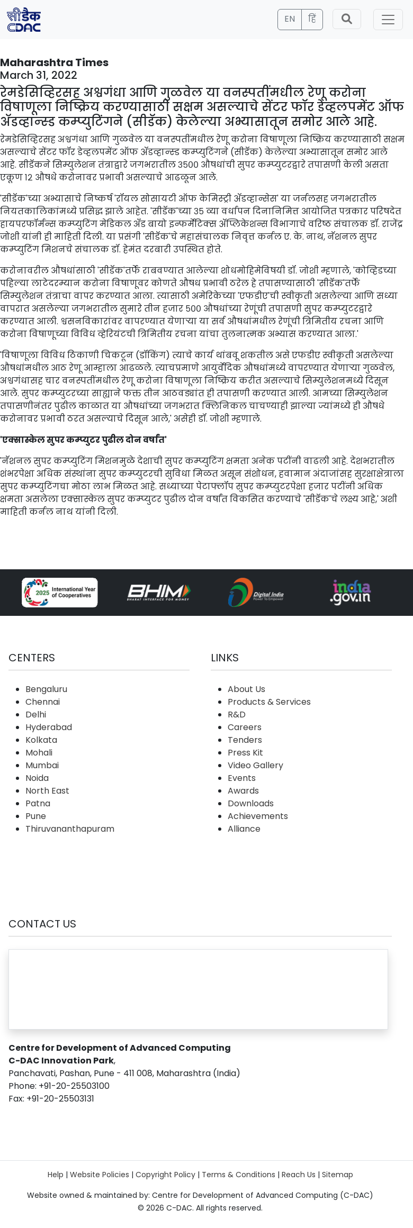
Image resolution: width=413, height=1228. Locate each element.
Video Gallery (255, 765)
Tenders (245, 740)
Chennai (42, 702)
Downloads (251, 803)
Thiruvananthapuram (69, 829)
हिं (312, 19)
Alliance (244, 829)
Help (56, 1174)
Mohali (38, 753)
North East (47, 791)
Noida (37, 778)
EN (289, 19)
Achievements (258, 816)
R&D (237, 714)
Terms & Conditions (238, 1174)
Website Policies (99, 1174)
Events (242, 778)
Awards (243, 791)
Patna (37, 803)
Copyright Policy (165, 1174)
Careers (245, 727)
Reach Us (299, 1174)
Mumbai (42, 765)
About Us (246, 689)
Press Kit (245, 753)
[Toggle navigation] (388, 19)
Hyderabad (48, 727)
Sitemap (337, 1174)
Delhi (35, 714)
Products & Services (269, 702)
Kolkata (41, 740)
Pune (35, 816)
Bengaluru (46, 689)
